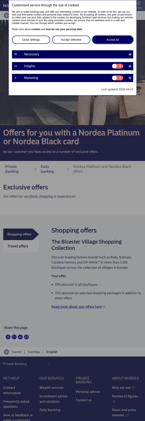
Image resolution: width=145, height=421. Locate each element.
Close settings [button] (31, 39)
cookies (36, 29)
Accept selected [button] (71, 39)
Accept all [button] (112, 39)
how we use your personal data (64, 29)
